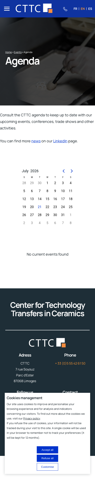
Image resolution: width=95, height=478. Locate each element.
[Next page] (72, 171)
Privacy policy (31, 418)
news (36, 140)
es (90, 9)
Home (8, 52)
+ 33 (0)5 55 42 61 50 (70, 363)
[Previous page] (64, 171)
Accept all (47, 449)
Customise (47, 466)
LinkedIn (60, 140)
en (83, 9)
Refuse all (47, 458)
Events (18, 52)
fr (75, 9)
